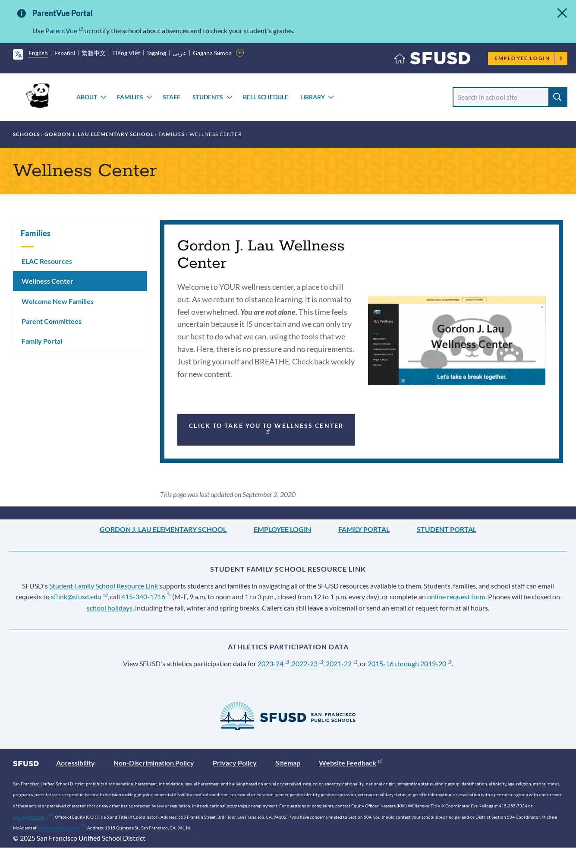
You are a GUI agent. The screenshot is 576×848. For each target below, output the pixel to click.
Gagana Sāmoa (212, 53)
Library (312, 97)
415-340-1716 (146, 596)
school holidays (109, 608)
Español (65, 53)
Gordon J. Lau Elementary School (99, 134)
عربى (179, 53)
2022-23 (307, 663)
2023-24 (273, 663)
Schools (26, 134)
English (38, 53)
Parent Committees (52, 321)
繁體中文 (94, 53)
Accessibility (75, 763)
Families (130, 97)
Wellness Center (47, 281)
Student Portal (446, 529)
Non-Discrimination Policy (153, 763)
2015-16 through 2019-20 (410, 663)
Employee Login (528, 58)
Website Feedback (350, 763)
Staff (171, 97)
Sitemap (287, 763)
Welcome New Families (58, 301)
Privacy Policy (235, 763)
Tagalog (156, 53)
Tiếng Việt (126, 53)
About (86, 97)
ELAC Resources (47, 261)
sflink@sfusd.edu (79, 596)
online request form (456, 596)
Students (207, 97)
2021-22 (341, 663)
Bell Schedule (265, 97)
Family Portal (42, 341)
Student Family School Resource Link (103, 586)
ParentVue (64, 30)
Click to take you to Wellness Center (266, 428)
